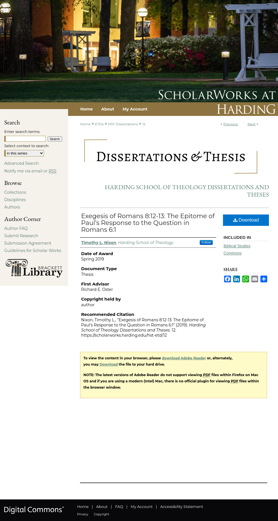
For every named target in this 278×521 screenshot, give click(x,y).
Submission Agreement (27, 243)
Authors (12, 207)
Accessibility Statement (181, 506)
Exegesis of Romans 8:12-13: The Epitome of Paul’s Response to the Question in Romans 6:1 (148, 223)
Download (246, 220)
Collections (15, 192)
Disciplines (15, 199)
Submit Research (21, 235)
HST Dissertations (123, 124)
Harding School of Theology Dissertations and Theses (187, 191)
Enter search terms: (22, 131)
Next (252, 124)
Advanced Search (21, 163)
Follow (206, 242)
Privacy (82, 514)
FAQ (119, 506)
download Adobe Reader (184, 358)
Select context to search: (26, 145)
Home (85, 124)
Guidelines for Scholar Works (32, 250)
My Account (142, 506)
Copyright (101, 514)
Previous (230, 124)
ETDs (99, 124)
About (102, 506)
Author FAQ (16, 228)
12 (144, 124)
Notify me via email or (30, 171)
